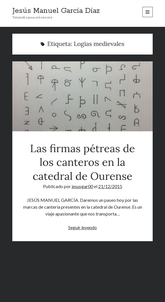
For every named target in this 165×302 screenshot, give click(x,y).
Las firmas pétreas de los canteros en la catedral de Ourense (82, 96)
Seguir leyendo (82, 227)
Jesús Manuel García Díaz (56, 10)
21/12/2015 (110, 186)
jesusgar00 (82, 186)
